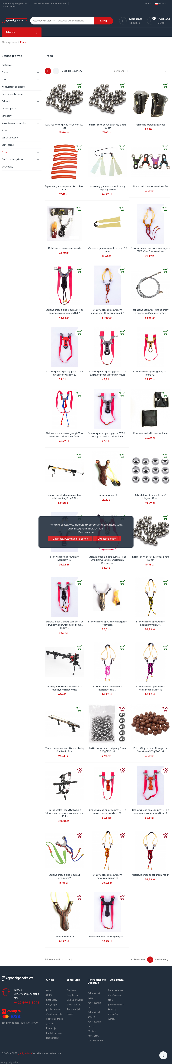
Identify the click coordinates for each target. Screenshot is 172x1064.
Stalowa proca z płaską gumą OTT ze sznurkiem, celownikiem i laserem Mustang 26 (107, 560)
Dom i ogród (8, 145)
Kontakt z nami (9, 6)
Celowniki (6, 101)
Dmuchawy (7, 166)
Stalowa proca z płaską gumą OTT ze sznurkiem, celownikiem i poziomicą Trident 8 (64, 624)
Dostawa (71, 990)
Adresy (111, 1019)
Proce (5, 152)
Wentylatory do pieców (13, 87)
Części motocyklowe (12, 159)
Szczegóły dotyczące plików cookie (53, 1005)
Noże (4, 130)
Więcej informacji (86, 532)
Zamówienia (114, 995)
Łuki (4, 79)
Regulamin (72, 995)
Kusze (5, 72)
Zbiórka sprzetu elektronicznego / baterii (54, 1019)
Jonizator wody (10, 137)
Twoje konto (116, 979)
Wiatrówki (7, 65)
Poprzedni (137, 960)
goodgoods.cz (25, 1053)
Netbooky (7, 116)
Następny (162, 960)
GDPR (49, 995)
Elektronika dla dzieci (12, 94)
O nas (49, 990)
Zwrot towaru (74, 1004)
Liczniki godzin (9, 108)
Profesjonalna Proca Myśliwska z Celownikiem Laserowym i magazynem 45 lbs (64, 813)
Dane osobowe (115, 990)
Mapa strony (52, 1038)
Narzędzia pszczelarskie (14, 123)
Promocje (51, 1028)
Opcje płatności (75, 1000)
